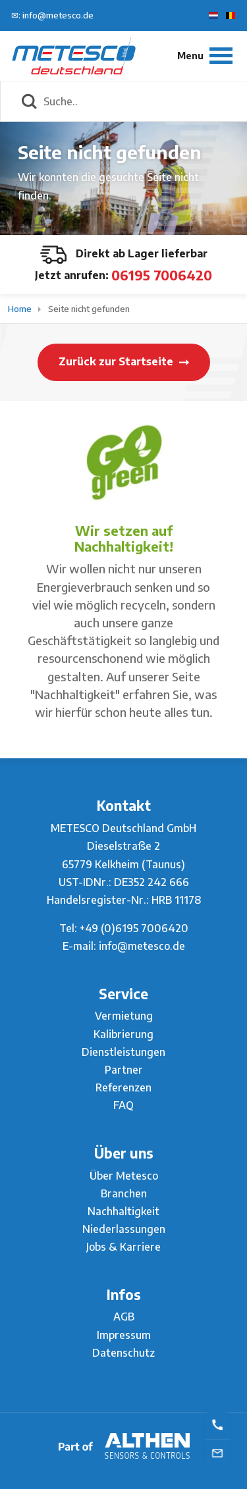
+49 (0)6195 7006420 (134, 928)
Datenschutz (123, 1352)
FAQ (123, 1105)
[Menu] (205, 55)
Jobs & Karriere (123, 1246)
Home (21, 308)
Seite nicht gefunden (89, 308)
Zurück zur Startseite (124, 361)
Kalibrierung (123, 1034)
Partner (124, 1069)
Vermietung (124, 1015)
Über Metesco (124, 1175)
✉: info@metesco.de (52, 15)
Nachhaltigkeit (123, 1211)
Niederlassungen (123, 1229)
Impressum (124, 1335)
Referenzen (123, 1087)
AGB (123, 1316)
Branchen (124, 1193)
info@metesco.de (142, 946)
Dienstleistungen (123, 1051)
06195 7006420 (161, 275)
